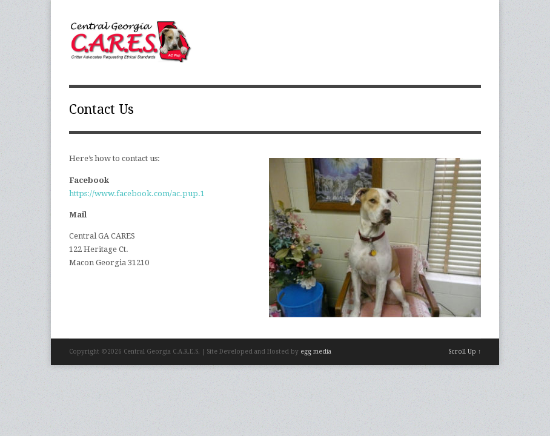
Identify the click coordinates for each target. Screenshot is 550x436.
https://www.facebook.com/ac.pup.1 (137, 193)
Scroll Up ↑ (464, 351)
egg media (315, 351)
